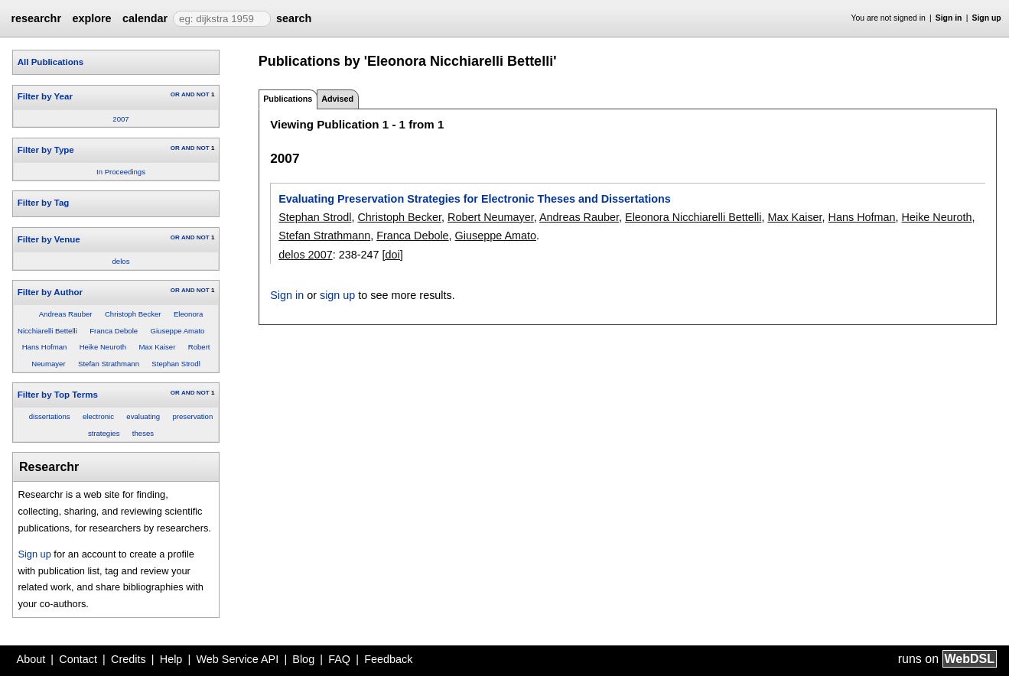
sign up (337, 295)
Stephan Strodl (175, 363)
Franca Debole (114, 331)
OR (175, 94)
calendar (145, 18)
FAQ (339, 659)
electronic (98, 416)
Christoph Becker (133, 314)
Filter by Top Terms (58, 394)
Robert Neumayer (491, 217)
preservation (192, 416)
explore (91, 18)
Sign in (949, 18)
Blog (303, 659)
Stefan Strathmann (108, 363)
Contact (78, 659)
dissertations (49, 416)
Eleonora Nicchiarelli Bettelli (693, 217)
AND (187, 94)
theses (143, 433)
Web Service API (237, 659)
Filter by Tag (44, 202)
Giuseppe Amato (177, 331)
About (31, 659)
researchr (36, 18)
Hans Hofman (44, 347)
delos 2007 (305, 255)
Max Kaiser (156, 347)
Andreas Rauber (66, 314)
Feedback (388, 659)
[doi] (392, 255)
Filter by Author (50, 292)
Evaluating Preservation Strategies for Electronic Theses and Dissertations (474, 199)
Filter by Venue (49, 239)
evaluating (143, 416)
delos (121, 261)
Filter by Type (46, 149)
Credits (128, 659)
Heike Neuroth (103, 347)
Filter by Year (45, 96)
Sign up (986, 18)
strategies (104, 433)
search (293, 18)
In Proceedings (120, 171)
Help (171, 659)
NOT (203, 94)
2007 (120, 119)
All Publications (50, 62)
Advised (337, 98)
